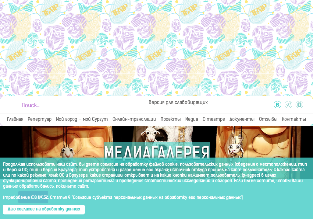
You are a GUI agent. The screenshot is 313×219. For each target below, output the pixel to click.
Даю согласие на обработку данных (44, 209)
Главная (15, 119)
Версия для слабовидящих (178, 102)
